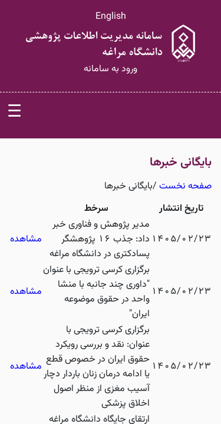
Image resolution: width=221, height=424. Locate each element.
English (110, 16)
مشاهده (26, 239)
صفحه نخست (185, 186)
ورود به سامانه (110, 69)
